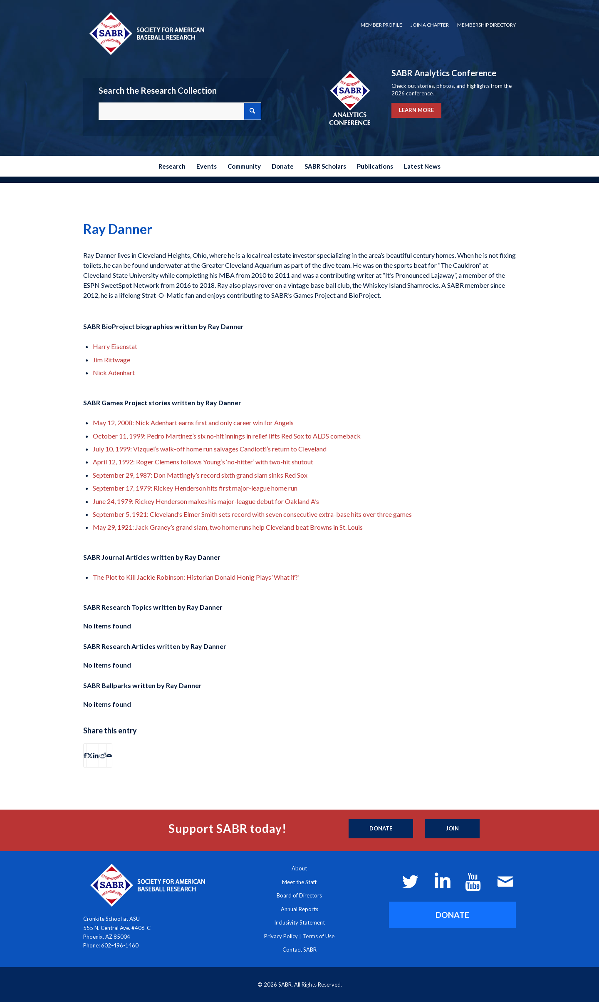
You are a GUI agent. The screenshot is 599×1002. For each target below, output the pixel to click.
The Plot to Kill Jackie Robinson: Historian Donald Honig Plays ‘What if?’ (196, 577)
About (299, 868)
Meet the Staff (299, 882)
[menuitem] (381, 25)
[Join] (452, 828)
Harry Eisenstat (115, 346)
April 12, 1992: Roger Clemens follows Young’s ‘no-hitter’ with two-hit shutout (203, 462)
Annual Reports (299, 909)
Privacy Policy (281, 936)
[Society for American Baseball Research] (146, 33)
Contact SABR (299, 949)
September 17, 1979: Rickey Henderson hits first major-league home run (195, 488)
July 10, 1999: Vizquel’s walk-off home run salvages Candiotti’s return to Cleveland (210, 449)
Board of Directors (299, 895)
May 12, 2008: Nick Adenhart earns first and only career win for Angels (193, 422)
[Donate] (381, 828)
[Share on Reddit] (102, 755)
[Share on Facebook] (85, 755)
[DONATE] (452, 915)
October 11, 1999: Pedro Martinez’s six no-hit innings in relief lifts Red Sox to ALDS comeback (227, 436)
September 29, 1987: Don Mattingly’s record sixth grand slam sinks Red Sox (200, 475)
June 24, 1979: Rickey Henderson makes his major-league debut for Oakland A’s (206, 501)
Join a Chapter (430, 25)
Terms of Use (318, 936)
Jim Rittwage (111, 360)
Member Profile (381, 25)
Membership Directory (486, 25)
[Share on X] (90, 755)
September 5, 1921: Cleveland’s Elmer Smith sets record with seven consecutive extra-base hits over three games (252, 514)
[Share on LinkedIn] (96, 755)
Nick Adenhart (114, 372)
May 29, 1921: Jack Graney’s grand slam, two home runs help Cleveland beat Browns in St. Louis (228, 527)
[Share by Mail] (109, 755)
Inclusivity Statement (299, 922)
